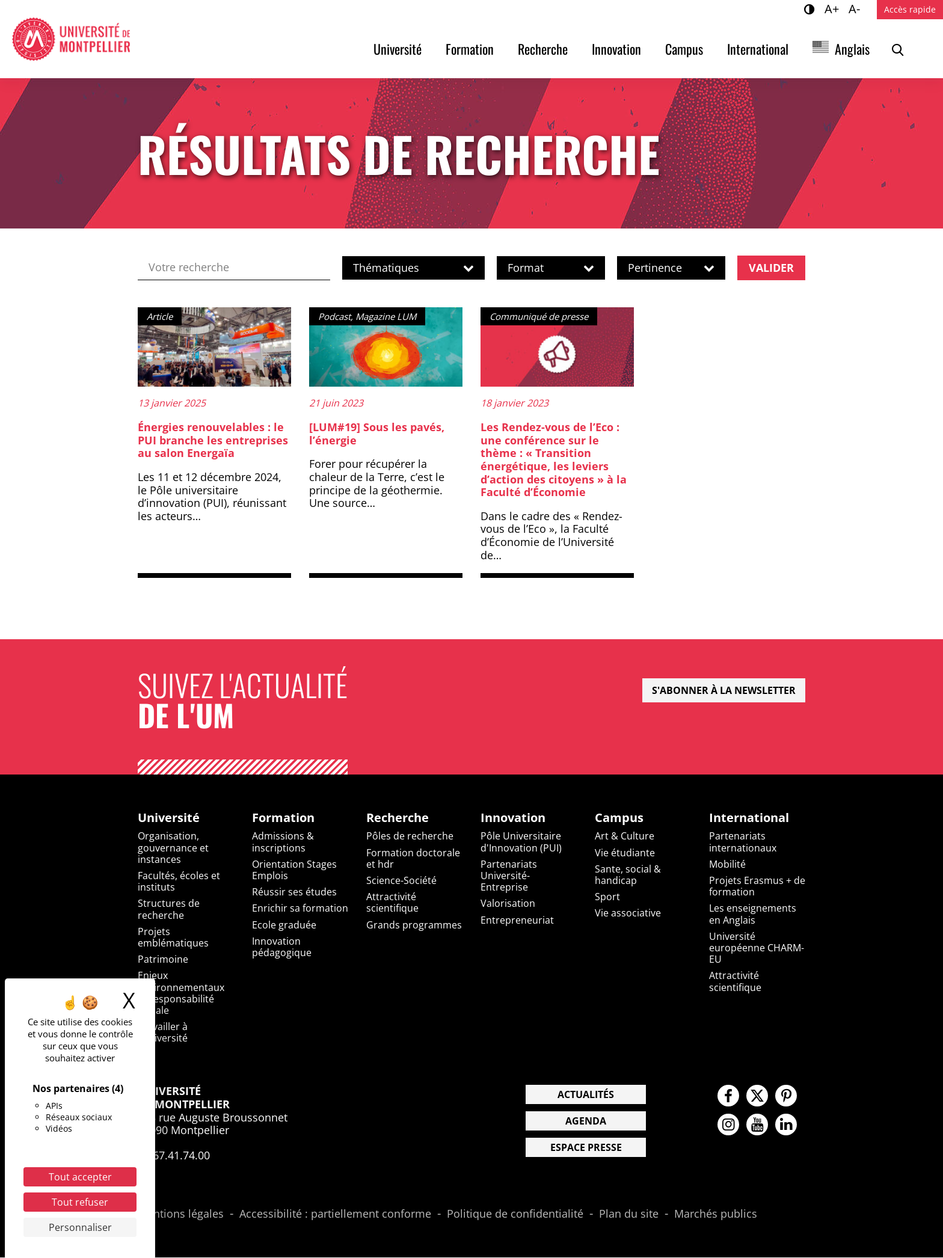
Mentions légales (181, 1215)
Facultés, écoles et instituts (179, 882)
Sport (607, 897)
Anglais (852, 48)
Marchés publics (715, 1215)
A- (856, 8)
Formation (470, 48)
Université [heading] (169, 818)
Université (397, 48)
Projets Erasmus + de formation (757, 886)
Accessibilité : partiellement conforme (335, 1215)
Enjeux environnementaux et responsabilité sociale (181, 993)
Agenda (585, 1122)
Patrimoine (163, 959)
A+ (834, 8)
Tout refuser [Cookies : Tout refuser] (80, 1202)
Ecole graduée (284, 925)
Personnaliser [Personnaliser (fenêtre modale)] (80, 1227)
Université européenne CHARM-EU (756, 948)
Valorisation (508, 904)
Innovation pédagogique (282, 947)
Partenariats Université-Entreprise (509, 876)
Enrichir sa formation (300, 909)
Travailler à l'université (163, 1032)
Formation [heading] (283, 818)
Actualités (586, 1095)
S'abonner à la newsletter (724, 691)
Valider (771, 267)
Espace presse (586, 1148)
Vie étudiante (625, 853)
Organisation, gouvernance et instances (173, 848)
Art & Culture (624, 837)
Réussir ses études (294, 892)
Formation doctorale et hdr (413, 859)
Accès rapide (910, 9)
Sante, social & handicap (628, 875)
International (757, 48)
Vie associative (628, 914)
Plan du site (629, 1215)
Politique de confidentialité (515, 1215)
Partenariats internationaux (742, 842)
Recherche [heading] (397, 818)
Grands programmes (414, 925)
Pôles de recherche (409, 837)
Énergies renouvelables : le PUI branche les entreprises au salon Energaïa (213, 440)
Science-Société (401, 881)
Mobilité (727, 864)
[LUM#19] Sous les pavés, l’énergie (376, 434)
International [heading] (749, 818)
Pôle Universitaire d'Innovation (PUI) (521, 842)
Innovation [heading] (513, 818)
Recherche (543, 48)
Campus (684, 48)
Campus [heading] (619, 818)
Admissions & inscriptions (283, 842)
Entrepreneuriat (517, 920)
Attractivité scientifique (392, 903)
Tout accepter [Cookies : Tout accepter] (80, 1176)
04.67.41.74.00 (174, 1156)
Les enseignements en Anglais (752, 915)
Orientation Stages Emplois (294, 870)
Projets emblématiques (173, 937)
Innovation (616, 48)
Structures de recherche (169, 910)
